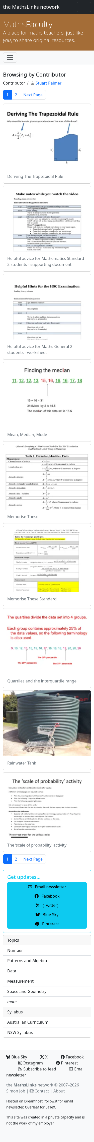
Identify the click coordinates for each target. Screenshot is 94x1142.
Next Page (33, 95)
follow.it (50, 1101)
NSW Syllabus (20, 1032)
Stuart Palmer (48, 83)
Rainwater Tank (21, 763)
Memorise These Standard (32, 599)
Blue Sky (16, 1057)
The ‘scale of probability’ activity (36, 845)
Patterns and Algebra (27, 960)
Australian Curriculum (27, 1022)
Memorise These (22, 516)
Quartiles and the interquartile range (41, 681)
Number (15, 950)
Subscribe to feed (37, 1069)
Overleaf (32, 1107)
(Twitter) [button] (47, 905)
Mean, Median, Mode (27, 434)
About (59, 1091)
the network (29, 1085)
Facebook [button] (47, 896)
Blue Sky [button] (47, 914)
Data (11, 971)
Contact (42, 1091)
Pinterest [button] (47, 924)
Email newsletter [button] (47, 887)
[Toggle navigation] (84, 7)
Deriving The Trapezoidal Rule (35, 176)
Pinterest (67, 1063)
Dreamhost (33, 1101)
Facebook (72, 1057)
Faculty (27, 24)
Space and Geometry (26, 991)
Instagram (30, 1063)
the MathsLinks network (31, 7)
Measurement (20, 981)
